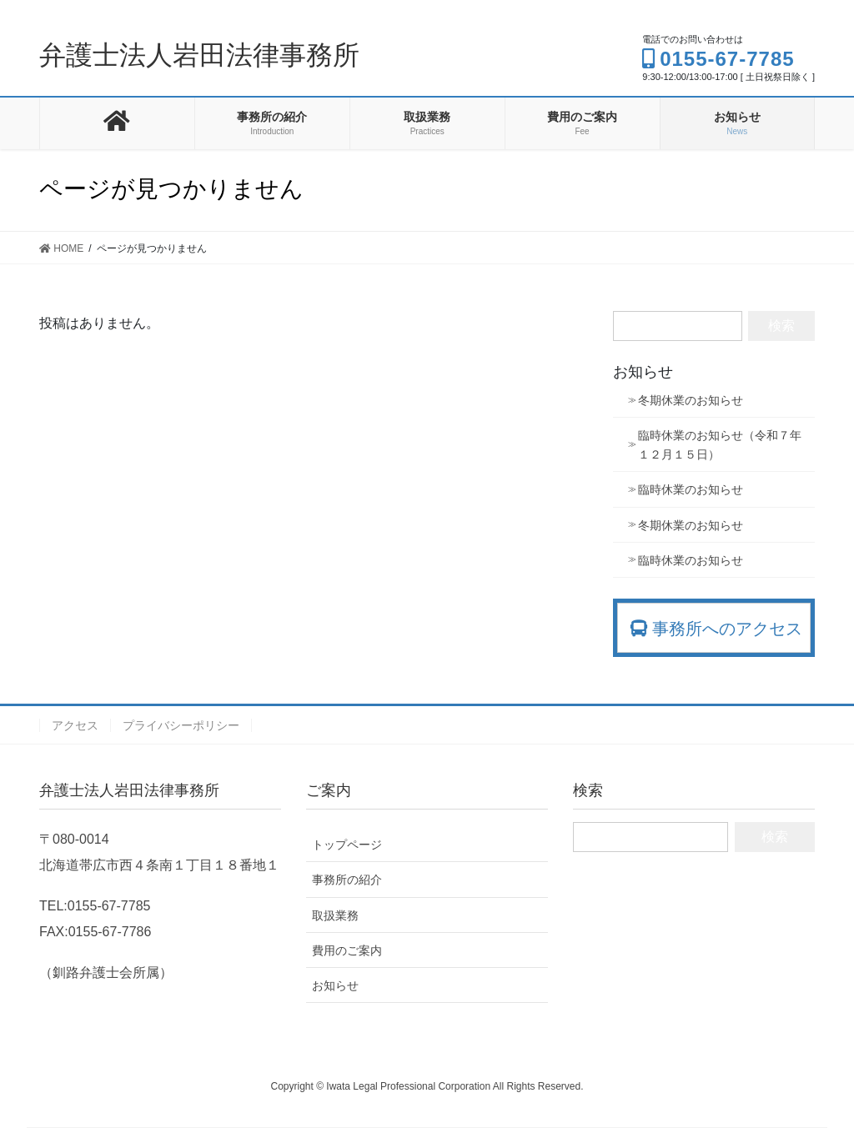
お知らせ (335, 985)
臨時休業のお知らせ (690, 489)
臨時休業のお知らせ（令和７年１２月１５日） (719, 445)
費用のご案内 (347, 950)
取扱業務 (335, 915)
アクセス (75, 725)
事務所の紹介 (347, 879)
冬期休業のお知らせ (690, 400)
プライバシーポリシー (181, 725)
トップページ (347, 844)
